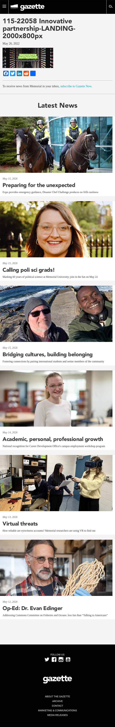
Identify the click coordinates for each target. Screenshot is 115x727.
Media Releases (57, 715)
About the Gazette (57, 696)
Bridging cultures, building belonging (48, 354)
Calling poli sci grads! (29, 269)
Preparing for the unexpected (39, 185)
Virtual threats (20, 523)
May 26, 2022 (11, 43)
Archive (57, 701)
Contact (57, 705)
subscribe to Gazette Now (75, 86)
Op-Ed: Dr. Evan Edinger (32, 608)
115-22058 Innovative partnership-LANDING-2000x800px (39, 28)
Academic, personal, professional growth (53, 439)
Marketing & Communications (57, 710)
